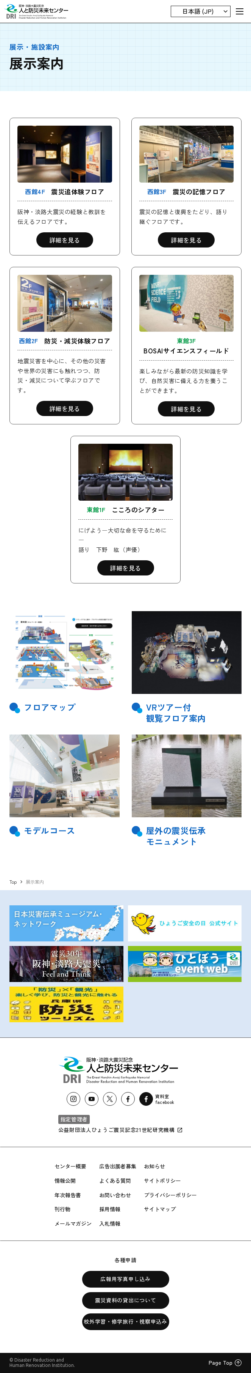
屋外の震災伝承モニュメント (176, 835)
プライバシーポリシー (170, 1195)
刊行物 (62, 1209)
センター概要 (70, 1166)
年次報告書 (68, 1195)
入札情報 (109, 1223)
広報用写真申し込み (125, 1279)
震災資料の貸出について (125, 1300)
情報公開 (65, 1180)
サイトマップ (160, 1209)
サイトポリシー (162, 1180)
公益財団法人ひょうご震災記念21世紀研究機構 (120, 1129)
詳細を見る (64, 239)
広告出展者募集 (117, 1166)
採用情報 (109, 1209)
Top (13, 881)
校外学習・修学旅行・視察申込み (125, 1321)
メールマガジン (73, 1223)
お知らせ (154, 1166)
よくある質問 (115, 1180)
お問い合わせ (115, 1195)
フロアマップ (49, 707)
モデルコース (49, 830)
